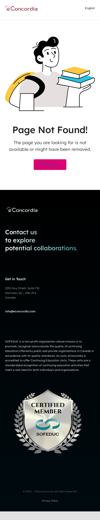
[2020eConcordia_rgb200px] (21, 7)
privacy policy (50, 500)
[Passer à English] (90, 8)
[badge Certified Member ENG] (48, 380)
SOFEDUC (12, 341)
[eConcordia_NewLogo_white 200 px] (22, 207)
